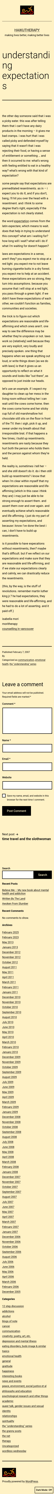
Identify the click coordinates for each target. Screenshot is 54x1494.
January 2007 (10, 1231)
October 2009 (10, 1067)
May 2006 (8, 1271)
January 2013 (10, 947)
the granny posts (11, 1431)
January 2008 (10, 1171)
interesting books (12, 1376)
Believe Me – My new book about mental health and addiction (25, 892)
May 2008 (8, 1151)
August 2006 (9, 1256)
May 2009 (8, 1092)
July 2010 (7, 1022)
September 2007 (11, 1191)
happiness (8, 1371)
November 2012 (11, 957)
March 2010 (9, 1042)
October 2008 (10, 1126)
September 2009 (11, 1072)
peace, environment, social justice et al (24, 1386)
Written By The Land (13, 898)
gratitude (7, 1366)
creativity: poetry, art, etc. (16, 1336)
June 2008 (8, 1147)
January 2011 (10, 992)
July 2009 (7, 1082)
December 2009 (11, 1057)
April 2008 (8, 1156)
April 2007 (8, 1216)
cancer (6, 1326)
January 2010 (10, 1052)
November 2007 (11, 1181)
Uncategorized (10, 1446)
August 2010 (9, 1017)
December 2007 (11, 1176)
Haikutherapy (27, 30)
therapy (6, 1440)
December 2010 (11, 997)
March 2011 (9, 982)
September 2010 (11, 1012)
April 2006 (8, 1276)
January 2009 (10, 1111)
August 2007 (9, 1196)
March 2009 (9, 1102)
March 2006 (9, 1281)
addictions (8, 1311)
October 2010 (10, 1007)
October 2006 (10, 1246)
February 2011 (10, 987)
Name (6, 740)
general (6, 1361)
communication (26, 660)
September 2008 (11, 1131)
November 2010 (11, 1002)
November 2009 (11, 1062)
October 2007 (10, 1186)
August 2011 (9, 967)
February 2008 (10, 1166)
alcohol (6, 1316)
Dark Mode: (44, 1490)
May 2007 (8, 1211)
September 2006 (11, 1251)
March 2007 (9, 1221)
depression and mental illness (19, 1341)
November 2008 (11, 1122)
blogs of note (9, 1321)
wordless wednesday (14, 1451)
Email (6, 758)
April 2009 (8, 1097)
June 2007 (8, 1206)
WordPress (31, 1481)
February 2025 (10, 932)
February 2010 (10, 1047)
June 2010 (8, 1027)
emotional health (11, 1356)
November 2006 (11, 1241)
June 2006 (8, 1266)
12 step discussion (13, 1306)
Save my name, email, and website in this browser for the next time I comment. (28, 797)
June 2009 (8, 1086)
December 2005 (11, 1291)
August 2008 (9, 1136)
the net (6, 1435)
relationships (9, 1415)
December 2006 (11, 1236)
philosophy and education (17, 1391)
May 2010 (8, 1032)
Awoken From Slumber (15, 903)
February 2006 (10, 1286)
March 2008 (9, 1161)
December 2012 (11, 952)
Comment (8, 703)
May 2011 (8, 972)
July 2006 (7, 1261)
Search (6, 868)
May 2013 (8, 942)
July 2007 (7, 1201)
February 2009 (10, 1106)
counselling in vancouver (18, 629)
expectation (21, 221)
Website (7, 777)
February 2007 (10, 1226)
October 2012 (10, 962)
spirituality (8, 1421)
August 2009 (9, 1077)
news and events (11, 1381)
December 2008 (11, 1116)
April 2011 (8, 977)
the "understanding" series (23, 664)
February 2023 (10, 937)
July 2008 (7, 1141)
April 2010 (8, 1037)
